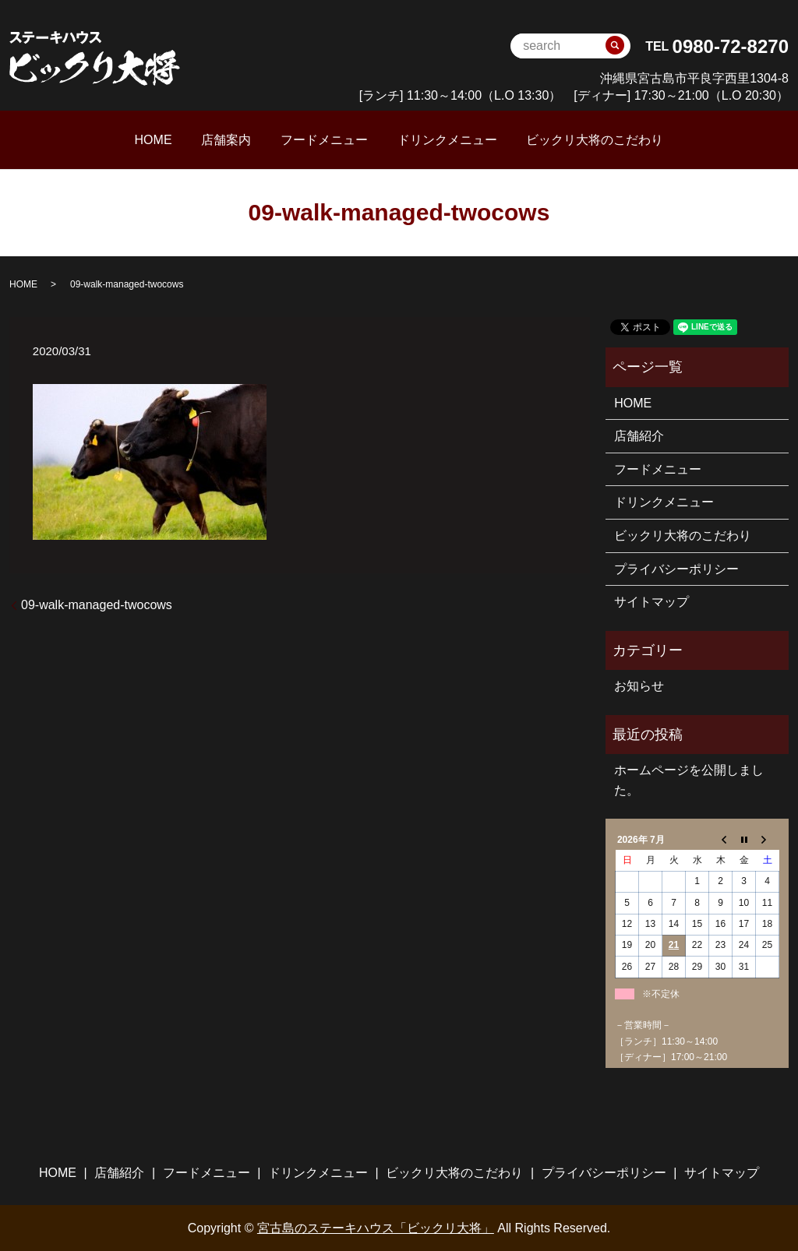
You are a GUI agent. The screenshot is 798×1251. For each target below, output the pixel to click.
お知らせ (639, 685)
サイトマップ (651, 601)
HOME (191, 139)
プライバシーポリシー (676, 567)
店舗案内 (245, 139)
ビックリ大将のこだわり (556, 139)
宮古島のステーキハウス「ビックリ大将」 (375, 1227)
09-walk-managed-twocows (96, 604)
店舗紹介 (639, 435)
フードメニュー (324, 139)
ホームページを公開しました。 (689, 779)
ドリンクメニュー (428, 139)
